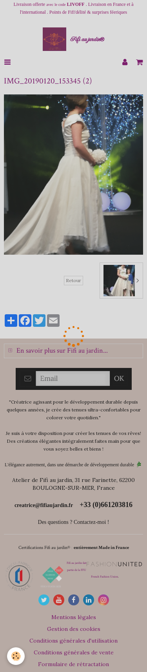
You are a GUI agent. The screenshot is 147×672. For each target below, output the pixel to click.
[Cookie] (16, 656)
